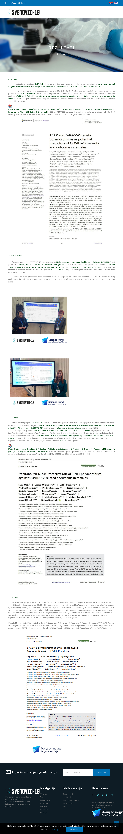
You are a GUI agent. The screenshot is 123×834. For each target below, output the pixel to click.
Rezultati (44, 809)
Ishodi (65, 806)
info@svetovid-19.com (17, 3)
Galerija (43, 812)
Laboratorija (45, 800)
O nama (43, 794)
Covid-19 (67, 797)
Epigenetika (68, 803)
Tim (41, 797)
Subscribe (101, 772)
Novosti (43, 806)
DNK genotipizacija (71, 800)
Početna (61, 54)
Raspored (44, 803)
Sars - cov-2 (68, 794)
